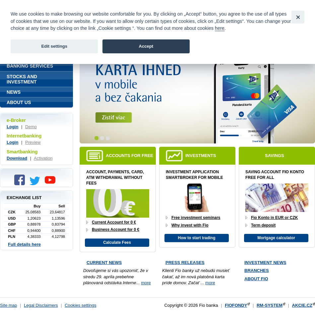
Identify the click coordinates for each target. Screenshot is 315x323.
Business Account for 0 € (115, 229)
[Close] (297, 17)
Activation (43, 158)
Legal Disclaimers (41, 305)
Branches (256, 270)
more (146, 282)
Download (17, 158)
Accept (146, 46)
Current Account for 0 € (114, 222)
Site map (8, 305)
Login (12, 126)
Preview (32, 142)
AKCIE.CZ (302, 305)
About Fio (256, 278)
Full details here (24, 244)
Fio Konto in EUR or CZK (274, 217)
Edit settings (54, 46)
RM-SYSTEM (270, 305)
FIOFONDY (236, 305)
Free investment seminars (195, 217)
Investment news (265, 262)
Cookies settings (80, 305)
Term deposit (263, 225)
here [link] (219, 28)
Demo (31, 126)
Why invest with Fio (190, 225)
